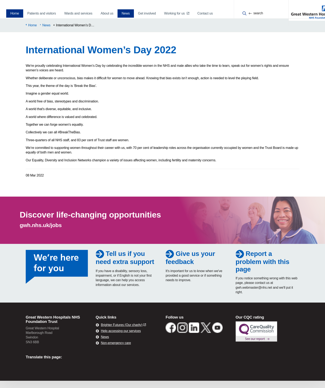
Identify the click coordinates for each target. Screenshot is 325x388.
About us (107, 13)
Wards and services (78, 13)
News (126, 13)
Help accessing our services (121, 338)
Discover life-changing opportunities (91, 221)
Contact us (205, 13)
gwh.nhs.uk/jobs (41, 232)
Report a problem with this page (263, 268)
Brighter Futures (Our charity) (123, 332)
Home (14, 13)
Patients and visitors (41, 13)
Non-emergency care (116, 350)
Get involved (147, 13)
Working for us (176, 13)
